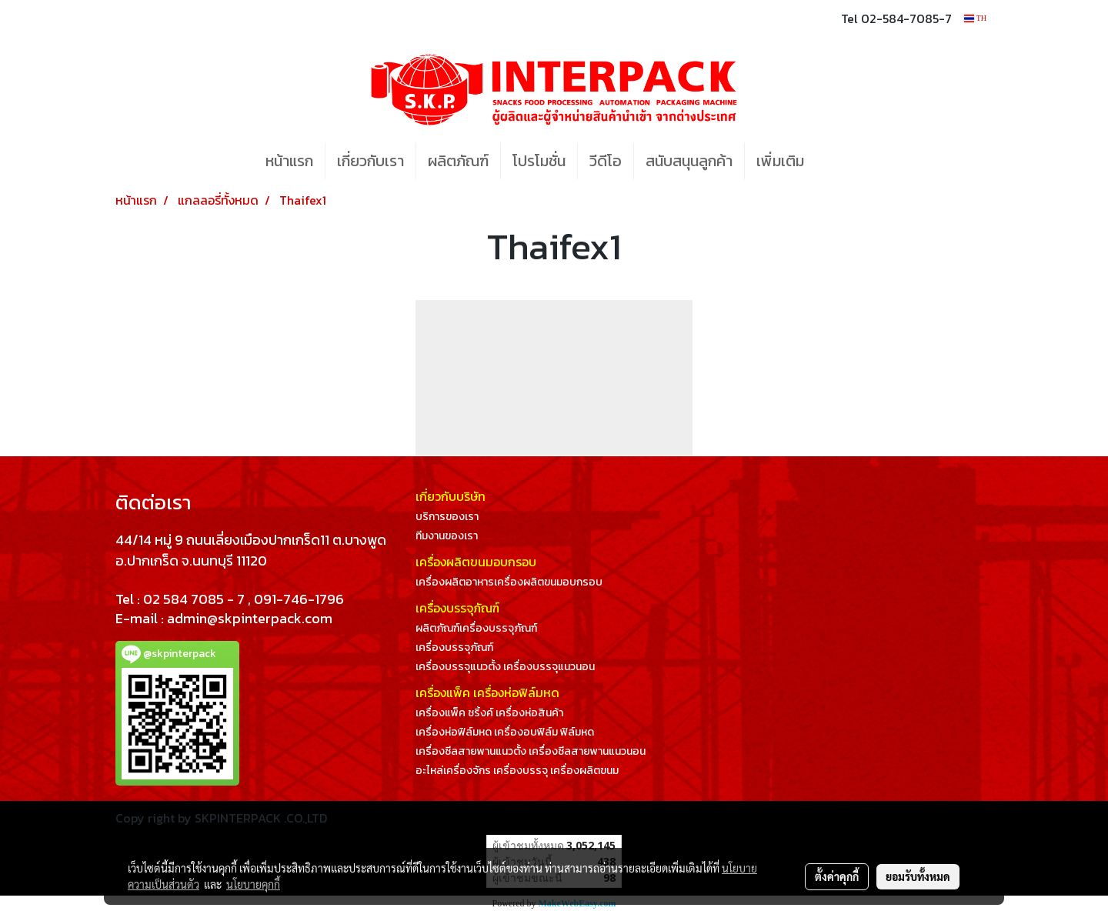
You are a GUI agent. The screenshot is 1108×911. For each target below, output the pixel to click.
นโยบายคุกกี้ (253, 884)
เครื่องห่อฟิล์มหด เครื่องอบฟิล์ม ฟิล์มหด (505, 732)
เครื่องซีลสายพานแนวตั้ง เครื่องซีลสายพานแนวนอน (531, 751)
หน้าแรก (289, 160)
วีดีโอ (605, 160)
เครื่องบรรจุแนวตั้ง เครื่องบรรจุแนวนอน (505, 667)
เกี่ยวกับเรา (370, 160)
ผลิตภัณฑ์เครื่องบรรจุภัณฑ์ (476, 628)
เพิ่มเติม (780, 160)
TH (975, 18)
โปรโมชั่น (539, 160)
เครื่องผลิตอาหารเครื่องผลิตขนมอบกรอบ (509, 582)
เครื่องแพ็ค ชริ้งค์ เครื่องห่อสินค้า (489, 713)
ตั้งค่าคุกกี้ (837, 876)
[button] (838, 161)
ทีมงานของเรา (447, 536)
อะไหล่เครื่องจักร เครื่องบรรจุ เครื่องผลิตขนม (517, 771)
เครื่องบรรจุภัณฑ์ (454, 647)
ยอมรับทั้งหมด (918, 876)
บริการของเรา (447, 517)
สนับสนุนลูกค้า (689, 160)
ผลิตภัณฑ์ (458, 160)
